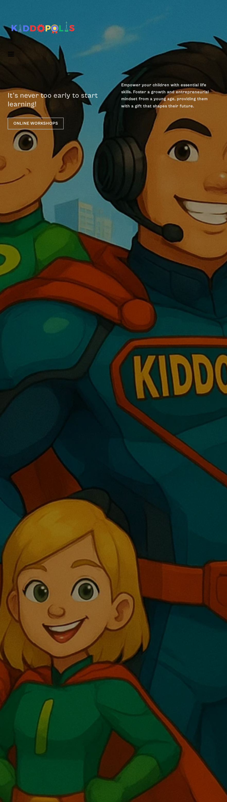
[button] (11, 54)
